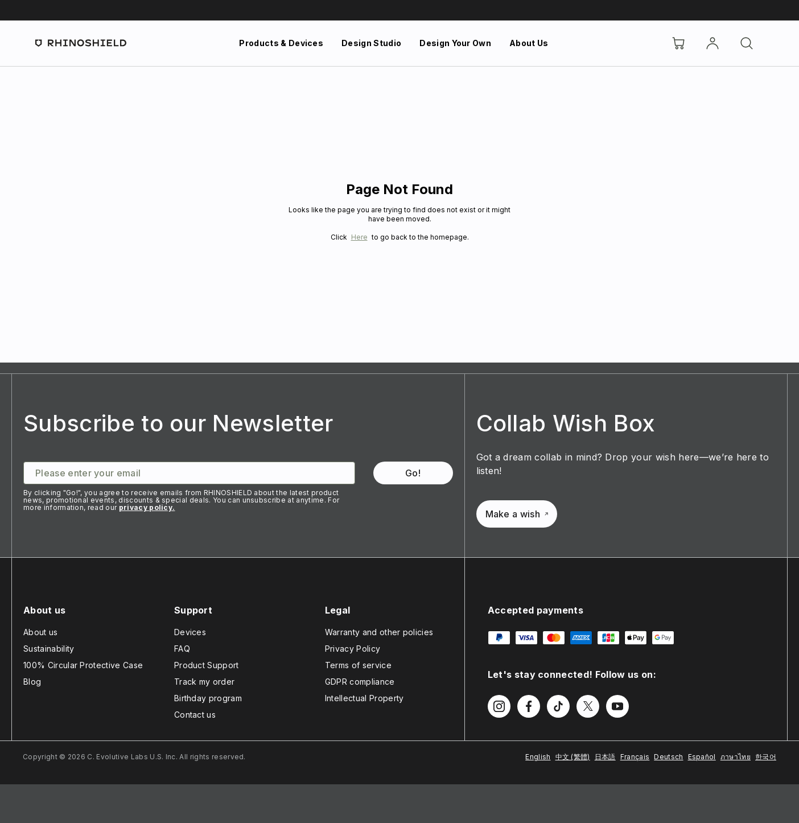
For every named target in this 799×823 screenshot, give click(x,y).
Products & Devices (281, 43)
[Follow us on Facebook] (528, 706)
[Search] (747, 43)
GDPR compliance (360, 681)
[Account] (712, 43)
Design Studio (371, 43)
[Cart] (678, 43)
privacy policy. (147, 507)
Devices (190, 632)
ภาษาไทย (735, 756)
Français (635, 756)
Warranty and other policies (379, 632)
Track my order (204, 681)
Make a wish (517, 514)
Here (359, 237)
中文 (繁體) (572, 756)
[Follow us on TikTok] (558, 706)
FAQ (182, 648)
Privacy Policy (352, 648)
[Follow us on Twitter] (587, 706)
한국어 (765, 756)
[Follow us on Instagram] (499, 706)
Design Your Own (455, 43)
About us (40, 632)
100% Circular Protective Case (83, 665)
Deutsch (668, 756)
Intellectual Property (364, 698)
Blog (32, 681)
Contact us (195, 714)
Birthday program (208, 698)
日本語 (605, 756)
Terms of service (358, 665)
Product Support (206, 665)
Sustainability (48, 648)
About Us (529, 43)
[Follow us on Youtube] (617, 706)
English (537, 756)
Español (702, 756)
